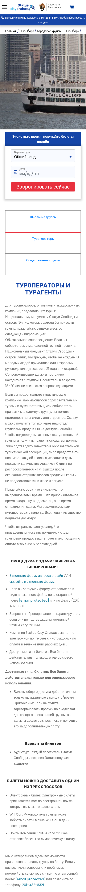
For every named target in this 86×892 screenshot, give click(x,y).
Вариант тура (22, 152)
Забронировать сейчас (43, 186)
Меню (4, 7)
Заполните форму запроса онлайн (36, 575)
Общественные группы (43, 260)
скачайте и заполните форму (31, 581)
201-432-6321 (33, 884)
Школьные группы (43, 217)
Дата (22, 169)
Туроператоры (43, 239)
